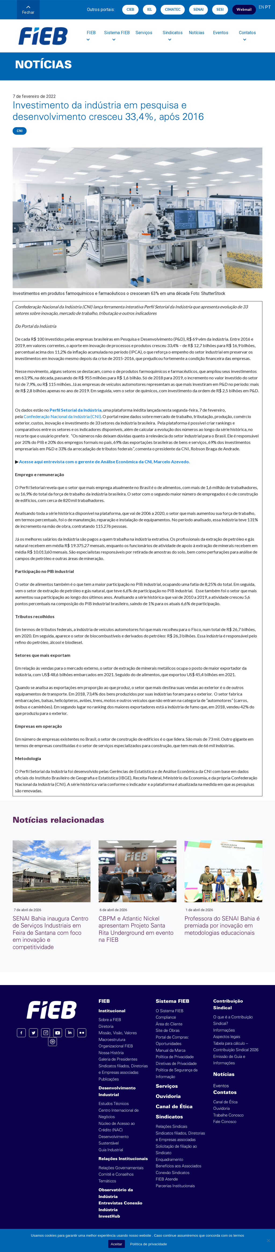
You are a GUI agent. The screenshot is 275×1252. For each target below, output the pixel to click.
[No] (268, 1240)
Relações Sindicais (171, 1127)
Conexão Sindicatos (172, 1173)
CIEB (130, 9)
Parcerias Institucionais (175, 1186)
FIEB (104, 1001)
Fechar (28, 10)
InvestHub (109, 1216)
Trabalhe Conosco (228, 1115)
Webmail (244, 9)
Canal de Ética (174, 1107)
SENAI (198, 9)
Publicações (109, 1079)
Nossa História (111, 1053)
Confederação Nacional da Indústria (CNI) (62, 416)
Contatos (225, 1092)
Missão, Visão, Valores (118, 1033)
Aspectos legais (226, 1037)
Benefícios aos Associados (178, 1166)
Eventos (221, 32)
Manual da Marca (170, 1050)
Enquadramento (169, 1160)
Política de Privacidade (175, 1057)
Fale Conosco (224, 1122)
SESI (220, 9)
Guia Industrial (111, 1150)
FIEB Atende (167, 1179)
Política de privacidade (148, 1244)
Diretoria (106, 1027)
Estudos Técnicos (114, 1104)
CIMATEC (172, 9)
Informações (224, 1030)
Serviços (144, 32)
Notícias (197, 32)
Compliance (166, 1017)
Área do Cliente (169, 1024)
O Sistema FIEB (169, 1011)
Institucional (112, 1011)
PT (268, 7)
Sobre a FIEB (110, 1020)
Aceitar (116, 1244)
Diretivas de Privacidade (176, 1064)
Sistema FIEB (172, 1001)
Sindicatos (169, 1117)
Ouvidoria (168, 1096)
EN (261, 7)
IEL (149, 9)
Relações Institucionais (123, 1159)
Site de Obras (167, 1031)
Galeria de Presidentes (118, 1059)
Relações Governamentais (121, 1168)
